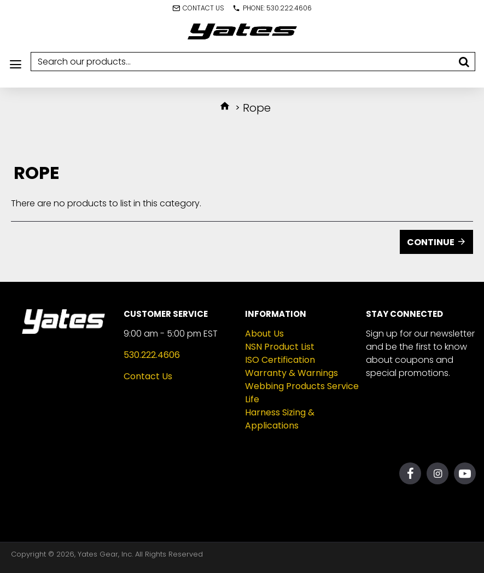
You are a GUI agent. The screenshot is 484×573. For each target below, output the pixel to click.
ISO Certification (280, 360)
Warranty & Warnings (291, 373)
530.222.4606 (152, 355)
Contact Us (148, 376)
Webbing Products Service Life (302, 393)
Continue (430, 242)
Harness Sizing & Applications (279, 419)
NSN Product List (279, 346)
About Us (264, 333)
